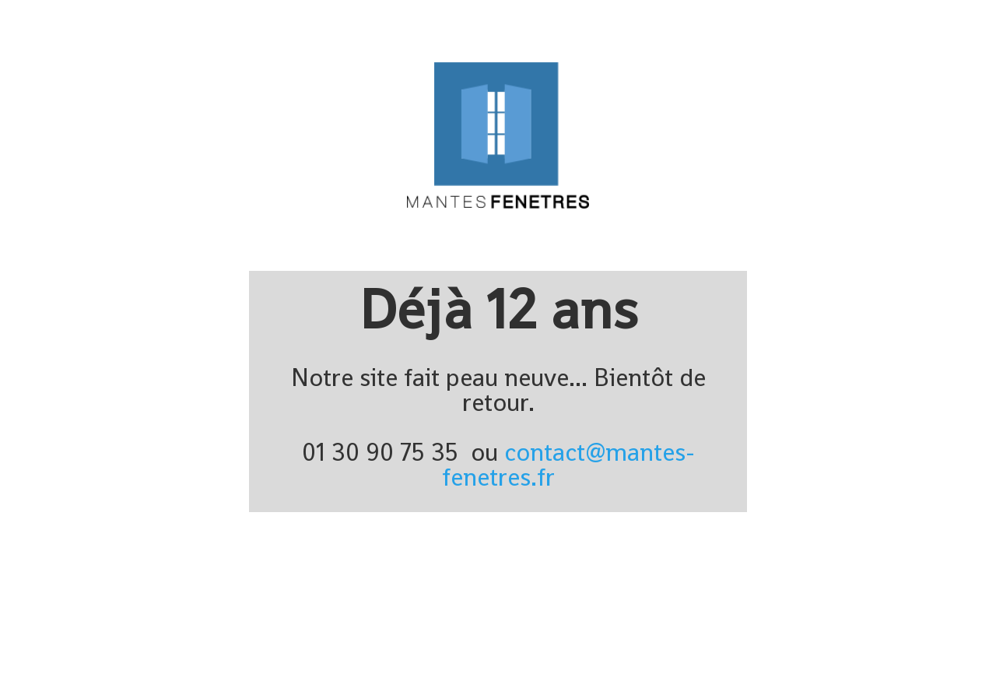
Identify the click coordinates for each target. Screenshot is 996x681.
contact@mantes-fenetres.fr (568, 465)
